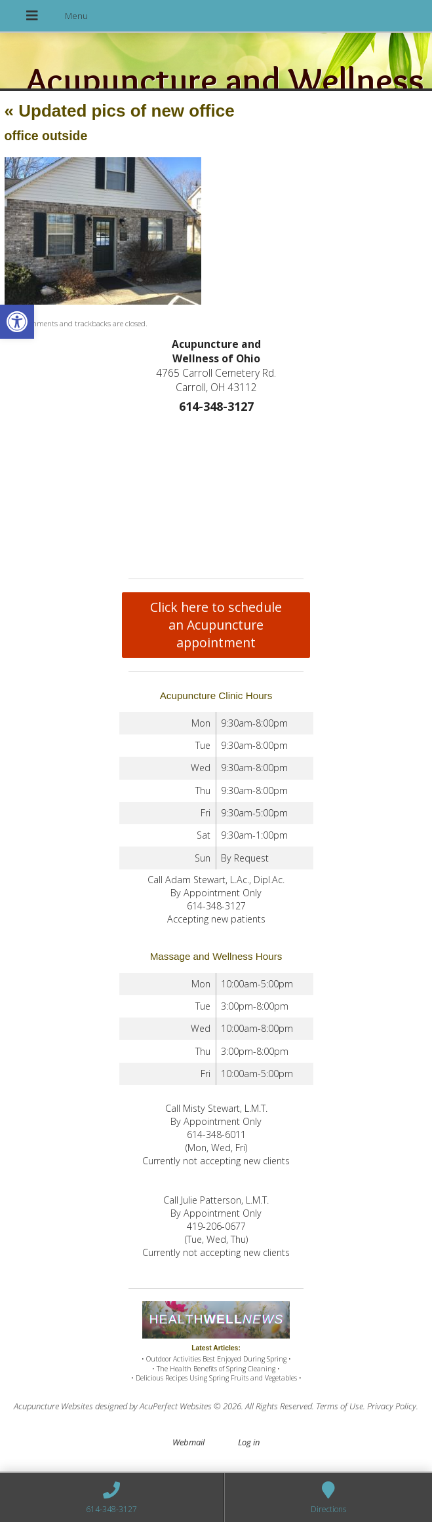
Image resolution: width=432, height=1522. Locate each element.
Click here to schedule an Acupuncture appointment (216, 624)
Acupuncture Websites (53, 1406)
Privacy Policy (391, 1406)
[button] (17, 322)
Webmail (188, 1442)
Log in (249, 1442)
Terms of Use (339, 1406)
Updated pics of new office (120, 111)
